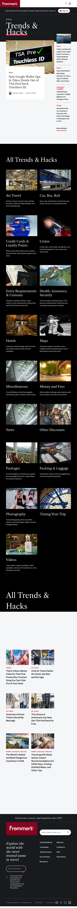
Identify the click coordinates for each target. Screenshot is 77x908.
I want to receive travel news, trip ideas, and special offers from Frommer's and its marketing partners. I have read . (17, 886)
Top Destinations (46, 847)
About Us (60, 847)
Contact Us (61, 852)
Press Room (61, 862)
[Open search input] (66, 4)
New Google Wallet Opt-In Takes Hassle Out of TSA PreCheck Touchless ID (25, 82)
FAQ (58, 857)
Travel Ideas (44, 852)
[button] (70, 4)
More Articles (62, 128)
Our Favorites (45, 862)
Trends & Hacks (45, 857)
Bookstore (44, 866)
